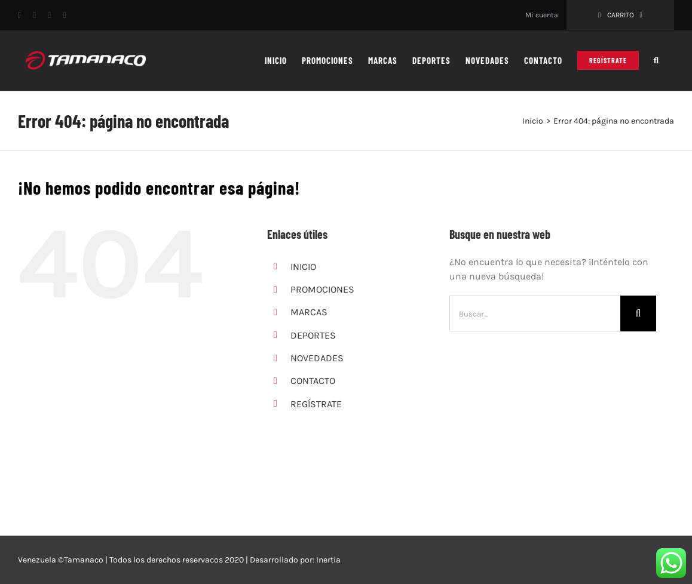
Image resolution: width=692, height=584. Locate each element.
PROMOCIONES (322, 289)
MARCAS (308, 312)
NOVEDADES (317, 358)
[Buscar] (638, 313)
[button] (656, 60)
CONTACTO (312, 380)
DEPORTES (313, 335)
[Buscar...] (534, 313)
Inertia (328, 560)
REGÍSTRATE (316, 404)
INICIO (303, 266)
